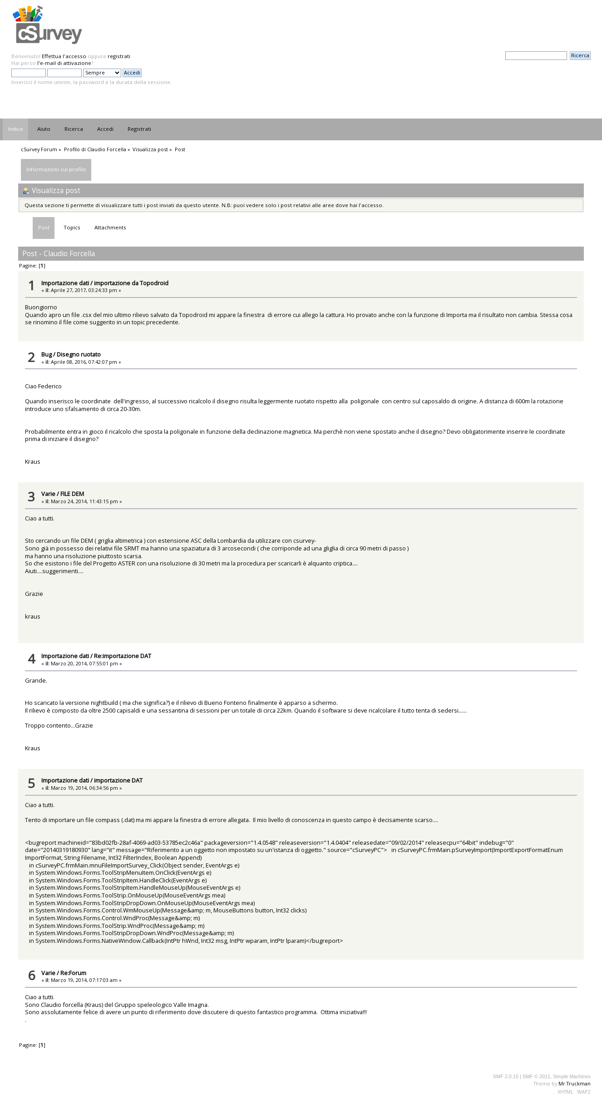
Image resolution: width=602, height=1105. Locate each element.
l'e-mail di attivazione (64, 62)
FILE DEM (72, 494)
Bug (46, 354)
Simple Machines (572, 1076)
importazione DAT (118, 780)
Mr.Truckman (574, 1083)
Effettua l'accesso (64, 56)
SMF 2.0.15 (505, 1076)
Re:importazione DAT (122, 656)
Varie (48, 494)
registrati (119, 56)
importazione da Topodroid (131, 283)
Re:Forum (73, 973)
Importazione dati (65, 283)
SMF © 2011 (536, 1076)
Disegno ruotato (79, 354)
